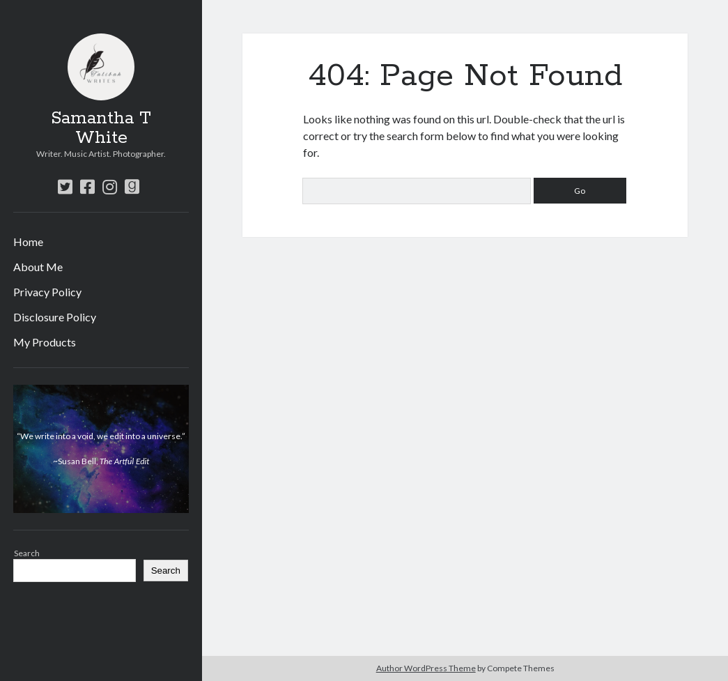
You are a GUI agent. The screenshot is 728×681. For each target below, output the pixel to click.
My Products (44, 342)
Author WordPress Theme (426, 668)
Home (28, 241)
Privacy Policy (47, 291)
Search (27, 553)
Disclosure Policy (54, 316)
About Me (38, 266)
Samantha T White (101, 128)
